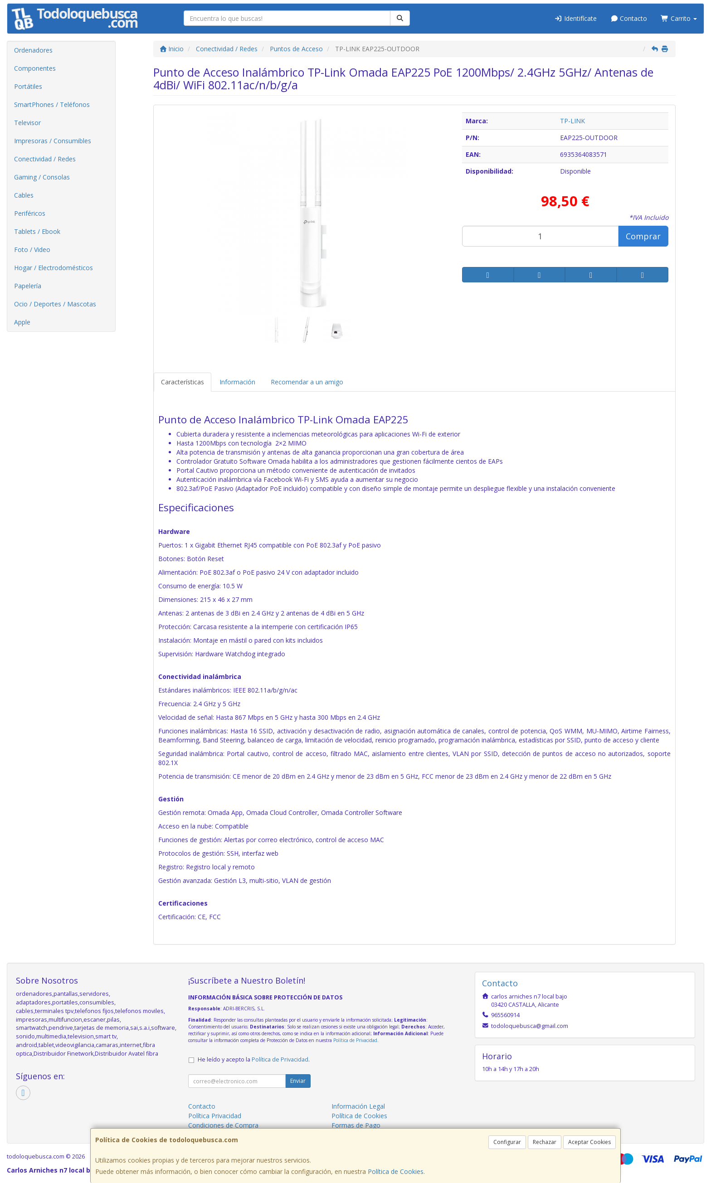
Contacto (629, 18)
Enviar (298, 1081)
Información (237, 382)
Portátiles (28, 86)
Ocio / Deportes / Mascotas (55, 304)
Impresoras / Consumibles (52, 140)
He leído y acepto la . (254, 1059)
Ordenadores (33, 50)
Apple (22, 322)
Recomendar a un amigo (307, 382)
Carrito (679, 18)
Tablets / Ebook (37, 231)
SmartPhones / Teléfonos (52, 104)
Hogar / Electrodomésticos (53, 267)
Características (182, 382)
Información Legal (358, 1106)
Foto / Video (32, 249)
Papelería (27, 285)
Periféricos (29, 213)
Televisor (27, 122)
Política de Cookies (396, 1171)
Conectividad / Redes (45, 159)
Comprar (643, 236)
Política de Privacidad (355, 1040)
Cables (24, 195)
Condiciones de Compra (223, 1125)
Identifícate (575, 18)
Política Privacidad (214, 1115)
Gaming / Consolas (42, 177)
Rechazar (544, 1142)
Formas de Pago (355, 1125)
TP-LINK (572, 120)
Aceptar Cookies (589, 1142)
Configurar (507, 1142)
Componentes (35, 68)
